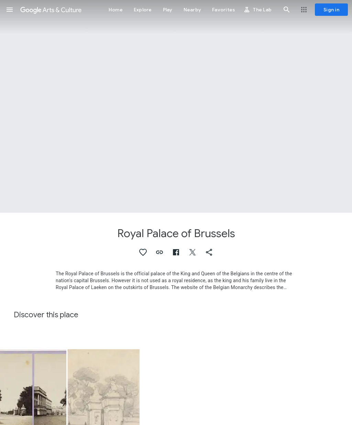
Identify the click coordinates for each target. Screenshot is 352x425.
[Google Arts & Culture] (50, 9)
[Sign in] (331, 9)
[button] (9, 9)
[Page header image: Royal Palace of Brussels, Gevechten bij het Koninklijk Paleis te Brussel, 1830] (176, 106)
